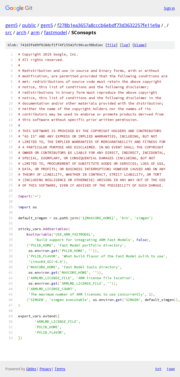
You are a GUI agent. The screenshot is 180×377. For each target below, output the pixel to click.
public (29, 25)
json (171, 368)
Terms (59, 368)
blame (139, 45)
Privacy (45, 368)
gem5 (11, 25)
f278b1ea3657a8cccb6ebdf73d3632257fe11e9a (108, 25)
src (8, 32)
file (111, 45)
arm (35, 32)
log (125, 45)
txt (158, 368)
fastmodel (55, 32)
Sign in (169, 8)
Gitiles (31, 368)
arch (21, 32)
